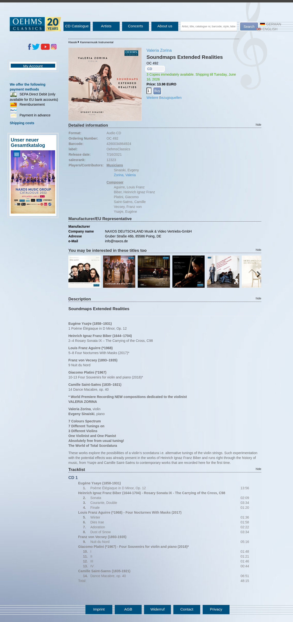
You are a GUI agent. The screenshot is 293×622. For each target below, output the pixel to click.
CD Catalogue (77, 26)
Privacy (216, 609)
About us (164, 26)
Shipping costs (22, 123)
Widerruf (157, 609)
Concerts (135, 26)
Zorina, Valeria (125, 175)
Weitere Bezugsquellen (164, 98)
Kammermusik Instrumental (96, 42)
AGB (128, 609)
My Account (33, 66)
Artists (106, 26)
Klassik (72, 42)
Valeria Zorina (159, 50)
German (270, 24)
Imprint (99, 609)
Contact (186, 609)
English (266, 29)
